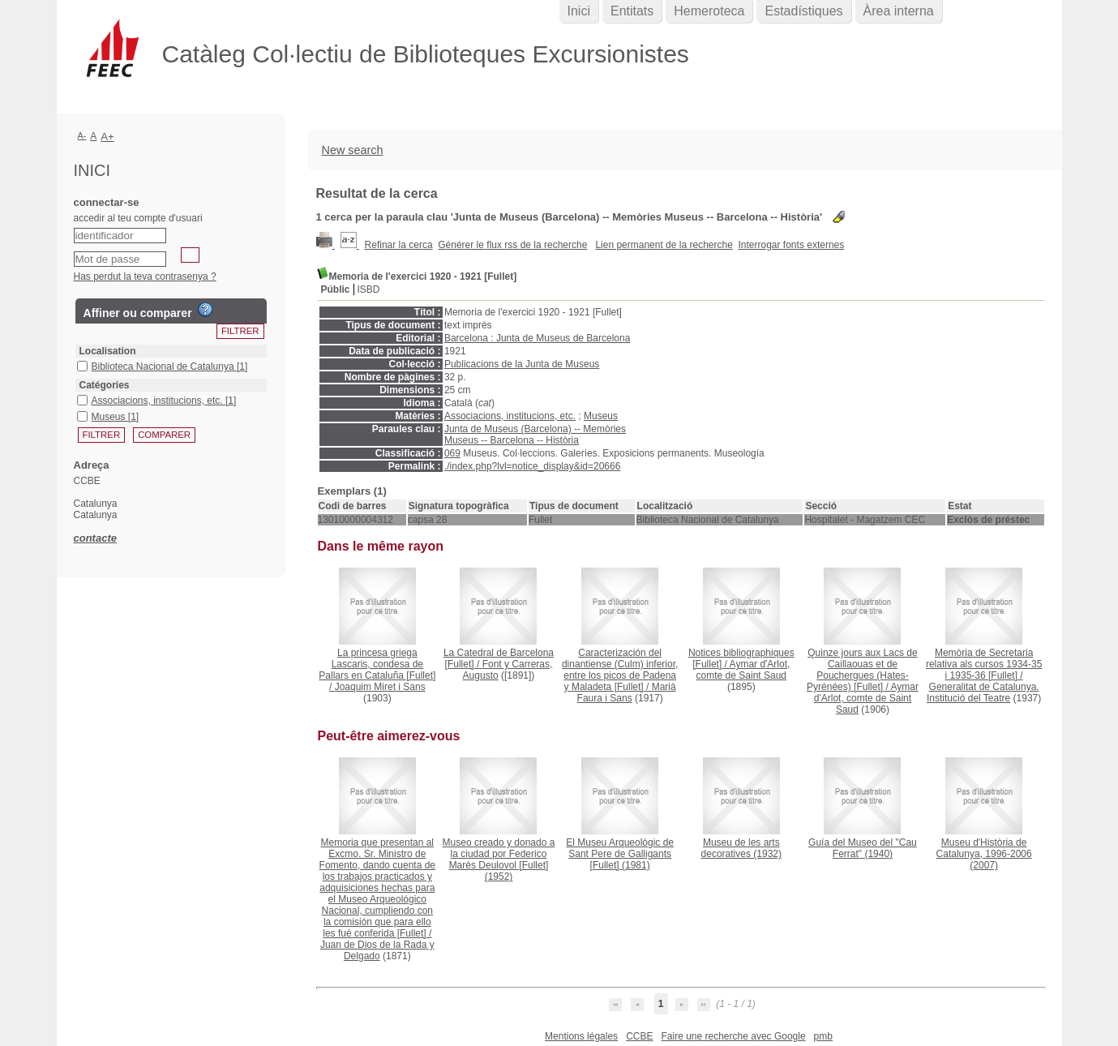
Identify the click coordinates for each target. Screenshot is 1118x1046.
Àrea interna (898, 11)
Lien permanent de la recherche (663, 245)
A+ (107, 137)
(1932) (741, 848)
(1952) (499, 859)
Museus (601, 416)
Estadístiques (803, 11)
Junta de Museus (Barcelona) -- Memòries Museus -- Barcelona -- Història (535, 434)
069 (452, 453)
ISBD (369, 289)
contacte (95, 538)
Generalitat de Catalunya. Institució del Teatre (983, 692)
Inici (579, 11)
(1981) (620, 854)
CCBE (639, 1036)
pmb (823, 1036)
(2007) (984, 854)
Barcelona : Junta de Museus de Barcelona (537, 338)
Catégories (104, 385)
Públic (335, 289)
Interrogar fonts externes (792, 245)
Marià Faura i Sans (626, 692)
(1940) (862, 848)
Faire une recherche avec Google (733, 1036)
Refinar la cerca (399, 245)
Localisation (107, 351)
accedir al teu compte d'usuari (138, 218)
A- (82, 135)
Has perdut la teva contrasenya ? (145, 276)
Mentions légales (581, 1036)
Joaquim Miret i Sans (380, 686)
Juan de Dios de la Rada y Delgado (377, 950)
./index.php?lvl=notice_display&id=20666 (532, 466)
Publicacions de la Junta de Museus (521, 364)
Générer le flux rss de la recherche (512, 245)
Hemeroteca (709, 11)
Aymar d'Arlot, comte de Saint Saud (743, 669)
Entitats (631, 11)
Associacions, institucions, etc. (510, 416)
